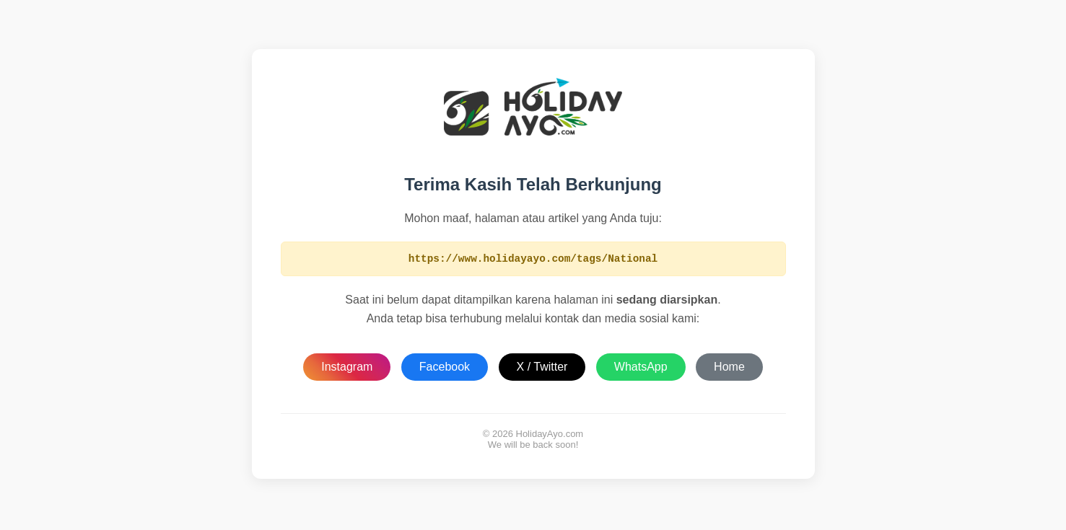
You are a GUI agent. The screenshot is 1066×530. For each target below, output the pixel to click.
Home (729, 369)
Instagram (346, 369)
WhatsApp (641, 369)
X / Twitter (542, 369)
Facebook (444, 369)
